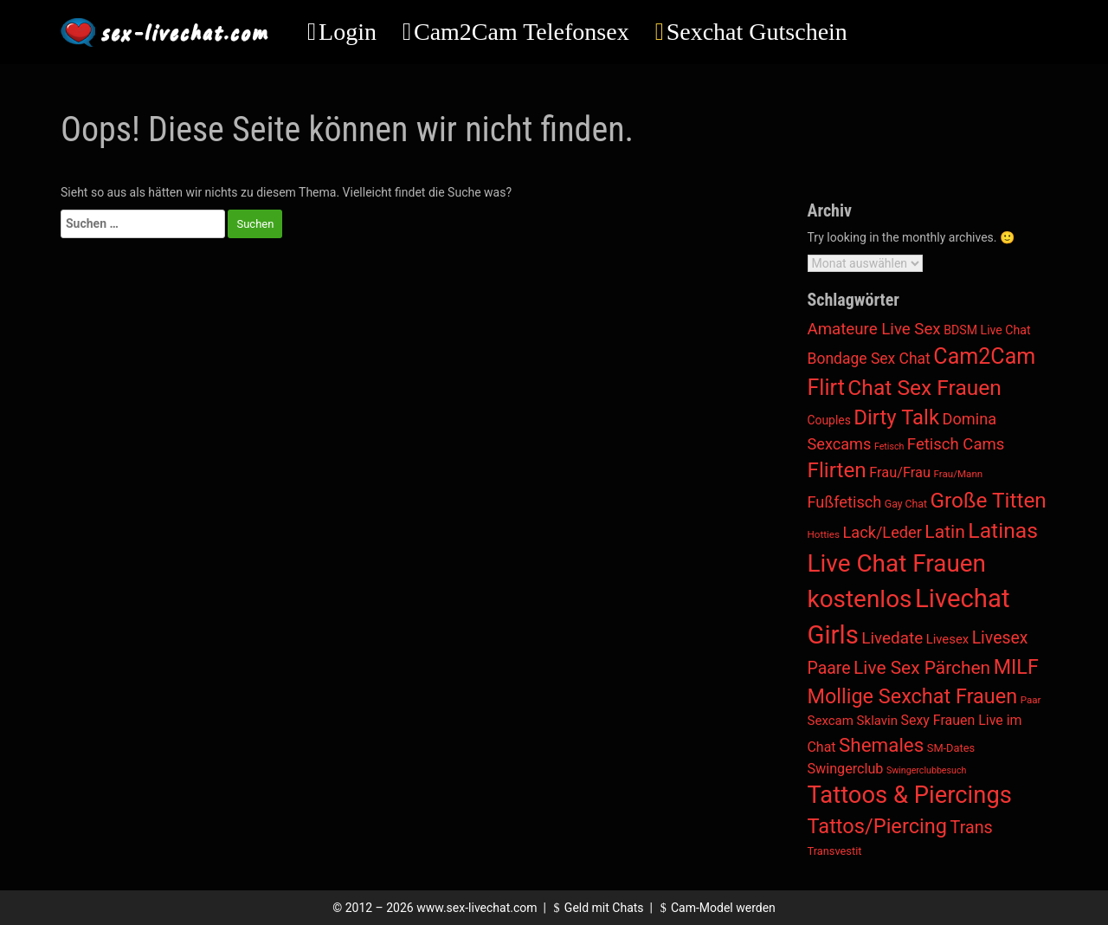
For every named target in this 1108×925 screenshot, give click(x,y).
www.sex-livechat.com (476, 908)
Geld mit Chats (596, 908)
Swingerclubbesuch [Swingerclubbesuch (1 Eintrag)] (926, 770)
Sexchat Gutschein (757, 31)
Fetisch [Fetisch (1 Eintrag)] (889, 446)
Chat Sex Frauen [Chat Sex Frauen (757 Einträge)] (924, 387)
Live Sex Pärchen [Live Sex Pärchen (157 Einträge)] (922, 667)
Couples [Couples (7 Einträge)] (829, 420)
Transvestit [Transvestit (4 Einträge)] (835, 850)
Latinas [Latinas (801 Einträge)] (1003, 530)
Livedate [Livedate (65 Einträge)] (892, 638)
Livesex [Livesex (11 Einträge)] (948, 639)
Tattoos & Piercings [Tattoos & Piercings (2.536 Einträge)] (910, 795)
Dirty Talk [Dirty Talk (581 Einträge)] (896, 417)
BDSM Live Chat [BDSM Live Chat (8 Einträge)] (987, 330)
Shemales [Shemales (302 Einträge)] (881, 745)
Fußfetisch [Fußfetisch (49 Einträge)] (845, 502)
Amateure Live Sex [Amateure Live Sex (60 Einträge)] (874, 329)
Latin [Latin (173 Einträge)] (944, 531)
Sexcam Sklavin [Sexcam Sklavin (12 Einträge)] (853, 720)
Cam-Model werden (715, 908)
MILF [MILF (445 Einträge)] (1016, 667)
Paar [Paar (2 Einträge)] (1031, 700)
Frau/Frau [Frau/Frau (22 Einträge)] (900, 472)
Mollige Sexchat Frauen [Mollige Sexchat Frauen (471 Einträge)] (913, 696)
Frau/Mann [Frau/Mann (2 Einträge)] (957, 474)
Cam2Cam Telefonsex (521, 31)
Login (348, 31)
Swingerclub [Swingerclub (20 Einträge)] (846, 768)
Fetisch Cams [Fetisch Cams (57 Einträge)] (955, 444)
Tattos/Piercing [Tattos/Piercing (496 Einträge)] (878, 826)
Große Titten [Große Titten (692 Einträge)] (989, 500)
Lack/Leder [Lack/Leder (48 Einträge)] (882, 532)
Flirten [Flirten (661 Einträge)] (837, 469)
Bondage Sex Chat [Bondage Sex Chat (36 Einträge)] (869, 358)
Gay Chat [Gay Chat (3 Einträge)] (906, 504)
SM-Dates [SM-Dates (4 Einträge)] (951, 747)
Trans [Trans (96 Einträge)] (971, 828)
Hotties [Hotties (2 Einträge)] (824, 534)
